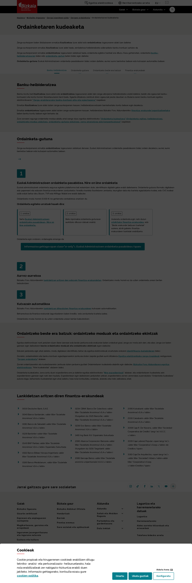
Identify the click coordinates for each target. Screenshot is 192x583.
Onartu (121, 577)
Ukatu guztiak (141, 577)
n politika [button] (27, 575)
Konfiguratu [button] (165, 577)
